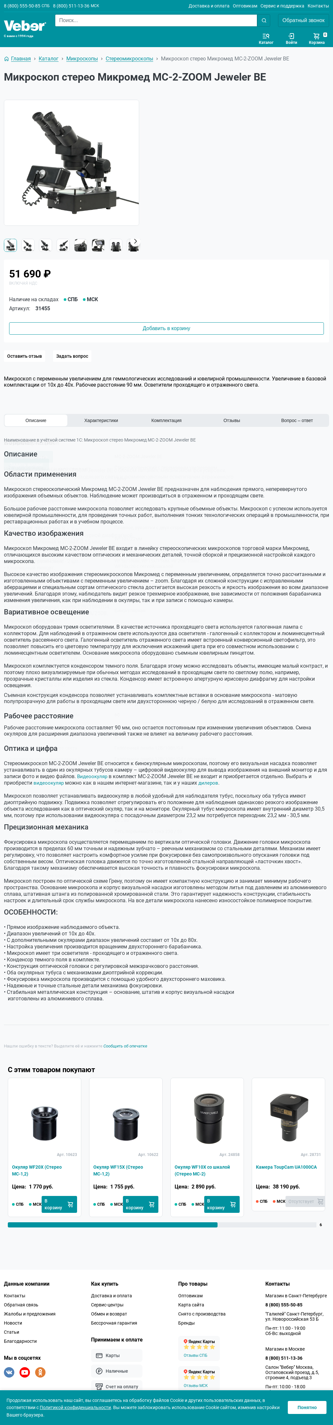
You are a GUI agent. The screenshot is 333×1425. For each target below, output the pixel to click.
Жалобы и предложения (30, 1313)
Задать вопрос (72, 356)
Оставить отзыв (24, 356)
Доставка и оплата (209, 5)
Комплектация (167, 420)
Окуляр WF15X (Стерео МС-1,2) (121, 1170)
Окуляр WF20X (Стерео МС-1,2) (40, 1170)
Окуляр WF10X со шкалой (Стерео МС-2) (206, 1170)
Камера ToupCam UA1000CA (277, 1170)
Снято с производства (202, 1313)
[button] (135, 241)
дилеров (210, 783)
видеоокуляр (49, 783)
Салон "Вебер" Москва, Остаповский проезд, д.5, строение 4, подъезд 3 (292, 1372)
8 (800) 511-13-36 (71, 5)
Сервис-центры (107, 1304)
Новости (13, 1323)
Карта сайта (191, 1304)
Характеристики (101, 420)
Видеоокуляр (93, 776)
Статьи (11, 1332)
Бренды (186, 1323)
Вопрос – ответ (297, 420)
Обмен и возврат (109, 1313)
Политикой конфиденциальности (75, 1407)
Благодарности (20, 1341)
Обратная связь (21, 1304)
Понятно (307, 1407)
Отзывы (231, 420)
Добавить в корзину (166, 328)
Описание (35, 420)
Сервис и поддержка (282, 5)
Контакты (318, 5)
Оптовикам (245, 5)
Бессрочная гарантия (114, 1323)
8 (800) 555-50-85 (22, 5)
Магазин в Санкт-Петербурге (296, 1295)
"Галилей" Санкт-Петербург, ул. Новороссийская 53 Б (294, 1316)
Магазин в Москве (285, 1349)
